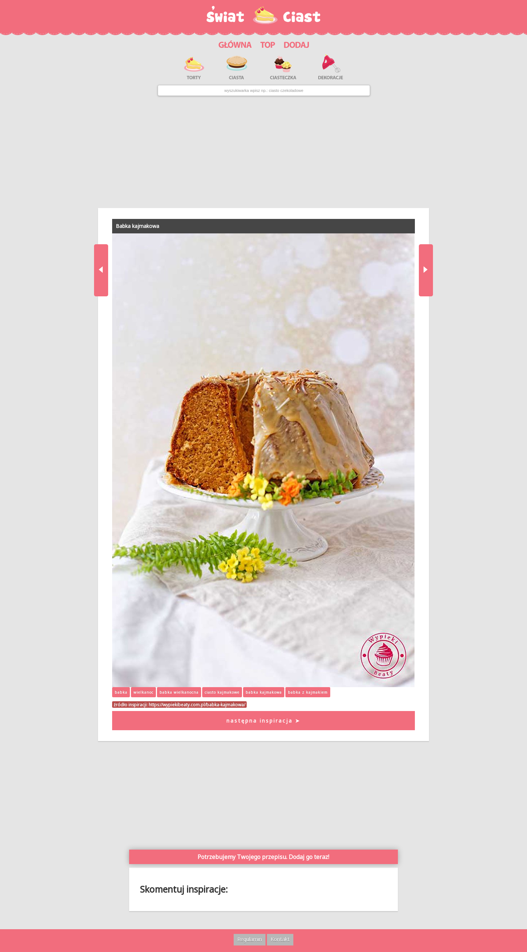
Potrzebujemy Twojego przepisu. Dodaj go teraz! (263, 857)
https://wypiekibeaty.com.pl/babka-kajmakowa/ (197, 704)
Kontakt (280, 939)
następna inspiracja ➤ (263, 720)
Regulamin (249, 939)
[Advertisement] (263, 152)
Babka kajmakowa (137, 226)
